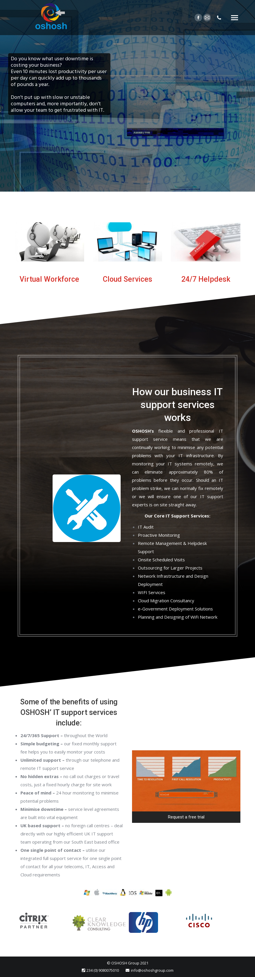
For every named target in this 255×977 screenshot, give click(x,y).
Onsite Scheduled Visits (161, 560)
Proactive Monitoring (159, 535)
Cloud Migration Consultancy (166, 600)
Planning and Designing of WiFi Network (177, 617)
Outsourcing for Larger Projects (170, 568)
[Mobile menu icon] (234, 17)
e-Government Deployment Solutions (175, 609)
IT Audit (146, 527)
